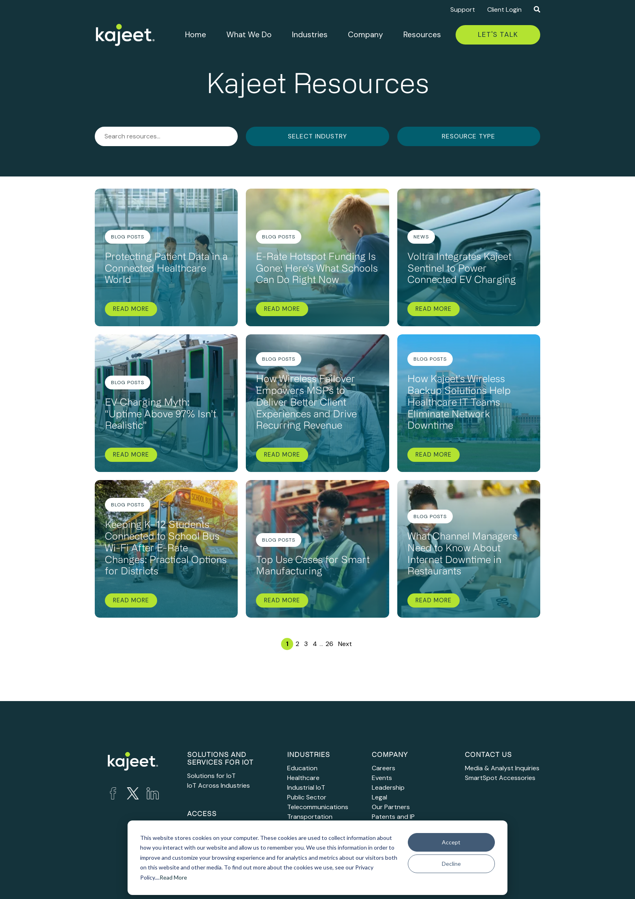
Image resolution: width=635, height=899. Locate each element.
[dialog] (317, 857)
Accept (451, 842)
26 (329, 644)
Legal (379, 797)
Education (302, 768)
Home (195, 35)
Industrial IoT (306, 787)
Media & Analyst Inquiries (502, 768)
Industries (310, 35)
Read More (173, 877)
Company (365, 35)
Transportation (309, 816)
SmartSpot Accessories (500, 778)
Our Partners (391, 807)
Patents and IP (393, 816)
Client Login (504, 9)
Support (462, 9)
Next (345, 644)
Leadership (388, 787)
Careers (383, 768)
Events (382, 778)
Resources (422, 35)
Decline (451, 863)
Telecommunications (317, 807)
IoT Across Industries (218, 785)
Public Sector (306, 797)
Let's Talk (498, 34)
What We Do (249, 35)
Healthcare (303, 778)
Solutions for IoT (211, 775)
